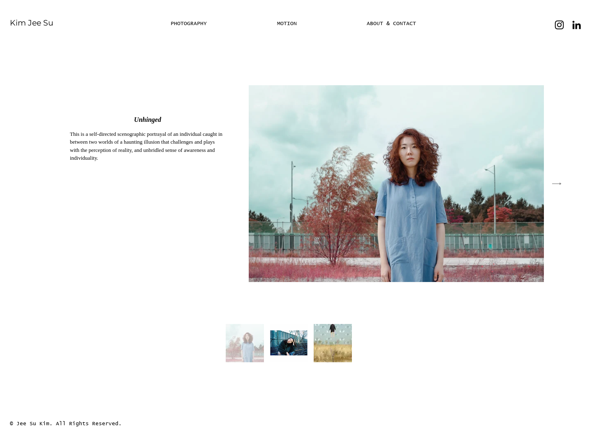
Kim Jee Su (31, 23)
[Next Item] (557, 183)
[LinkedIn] (577, 25)
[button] (316, 24)
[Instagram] (559, 25)
